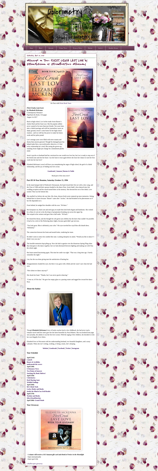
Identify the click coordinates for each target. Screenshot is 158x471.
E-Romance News (33, 369)
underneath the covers (34, 364)
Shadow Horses (113, 48)
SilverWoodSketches (34, 398)
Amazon (59, 171)
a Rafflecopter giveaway (35, 463)
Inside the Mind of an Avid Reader (38, 391)
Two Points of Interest (34, 371)
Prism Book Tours (65, 103)
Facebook (61, 348)
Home (31, 48)
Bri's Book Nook (32, 387)
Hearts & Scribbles (33, 362)
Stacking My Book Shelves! (36, 373)
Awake (90, 48)
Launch (29, 360)
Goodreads (51, 171)
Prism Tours (63, 48)
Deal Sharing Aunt (33, 380)
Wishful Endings (32, 382)
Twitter (68, 348)
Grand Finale (39, 400)
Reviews (51, 48)
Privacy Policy (77, 48)
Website (45, 348)
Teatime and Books (33, 396)
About (40, 48)
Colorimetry (31, 378)
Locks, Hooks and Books (35, 389)
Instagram (75, 348)
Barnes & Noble (68, 171)
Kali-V (100, 48)
